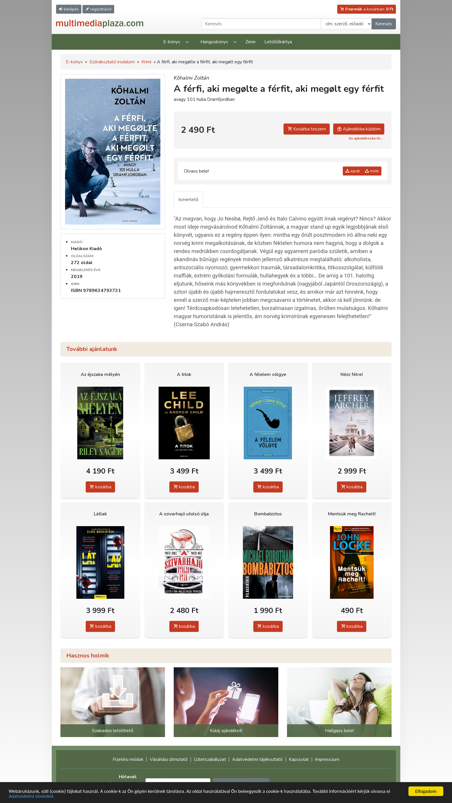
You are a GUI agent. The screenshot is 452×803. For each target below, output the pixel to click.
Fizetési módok (128, 759)
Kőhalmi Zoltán (191, 77)
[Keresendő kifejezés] (261, 23)
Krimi (146, 62)
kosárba (100, 487)
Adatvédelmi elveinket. (32, 796)
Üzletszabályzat (210, 759)
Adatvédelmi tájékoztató (257, 759)
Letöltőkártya (278, 42)
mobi (372, 171)
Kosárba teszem (306, 129)
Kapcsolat (299, 759)
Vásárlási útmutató (169, 759)
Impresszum (327, 759)
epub (352, 171)
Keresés (383, 24)
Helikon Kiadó (86, 248)
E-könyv (171, 42)
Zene (250, 42)
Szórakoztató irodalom (112, 62)
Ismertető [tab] (188, 199)
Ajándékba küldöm (359, 129)
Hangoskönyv (214, 42)
